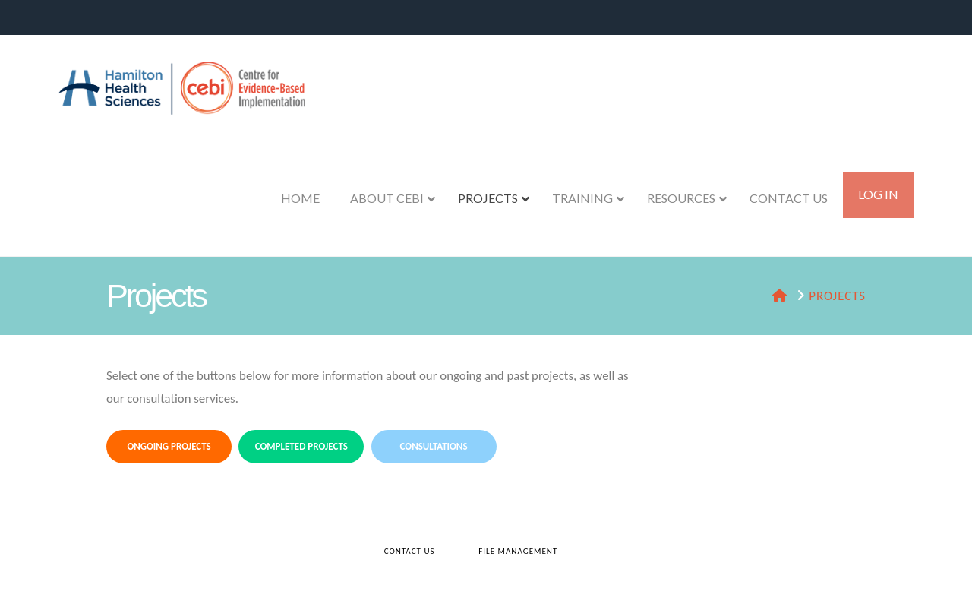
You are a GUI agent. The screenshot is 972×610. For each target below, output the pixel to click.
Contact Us (409, 551)
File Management (517, 551)
